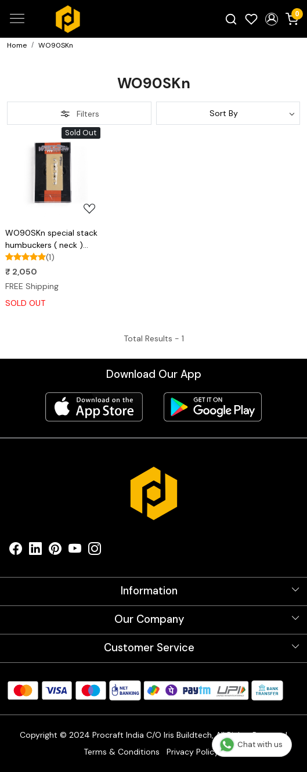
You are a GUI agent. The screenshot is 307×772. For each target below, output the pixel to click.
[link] (231, 18)
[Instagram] (94, 552)
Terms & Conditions (122, 751)
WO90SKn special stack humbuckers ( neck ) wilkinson (51, 239)
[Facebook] (15, 552)
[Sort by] (228, 113)
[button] (271, 19)
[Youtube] (75, 552)
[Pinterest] (55, 552)
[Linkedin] (35, 552)
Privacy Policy (193, 751)
